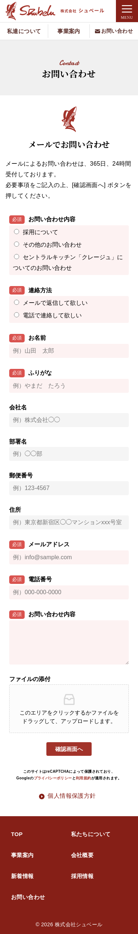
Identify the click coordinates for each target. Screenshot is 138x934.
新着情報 (22, 876)
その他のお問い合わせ (52, 245)
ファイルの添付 (29, 679)
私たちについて (91, 834)
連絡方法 (30, 290)
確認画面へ (69, 749)
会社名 (18, 407)
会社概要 (82, 855)
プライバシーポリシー (53, 778)
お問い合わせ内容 (42, 219)
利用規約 (83, 778)
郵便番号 (21, 475)
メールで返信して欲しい (55, 303)
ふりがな (30, 373)
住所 (15, 510)
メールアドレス (39, 544)
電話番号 (30, 579)
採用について (40, 232)
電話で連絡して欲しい (52, 315)
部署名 (18, 441)
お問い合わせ (28, 897)
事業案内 (22, 855)
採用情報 (82, 876)
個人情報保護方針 (71, 796)
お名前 (27, 338)
